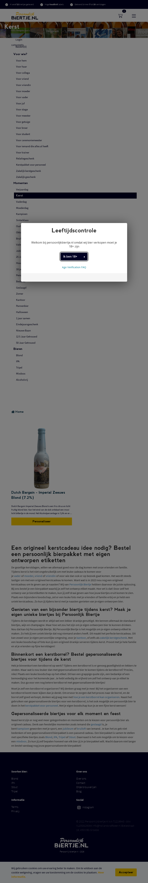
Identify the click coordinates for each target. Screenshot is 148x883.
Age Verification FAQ (74, 267)
